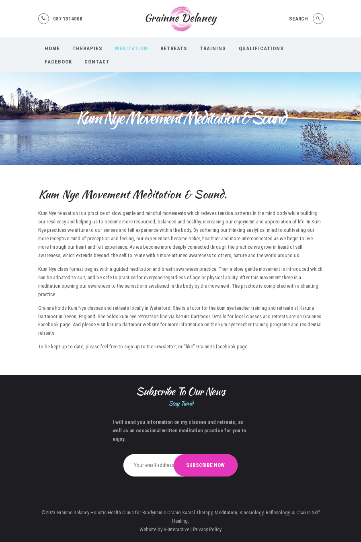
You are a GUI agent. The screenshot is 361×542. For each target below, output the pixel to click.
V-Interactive (176, 529)
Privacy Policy (207, 529)
